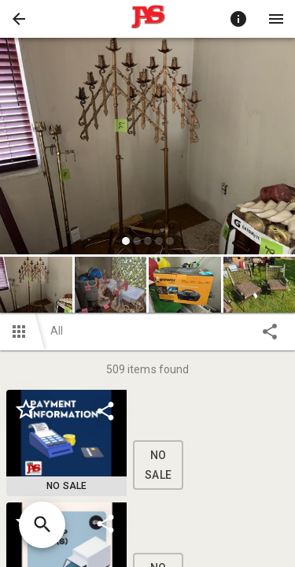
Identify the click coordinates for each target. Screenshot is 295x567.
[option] (147, 148)
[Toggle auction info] (238, 19)
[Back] (19, 19)
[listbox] (147, 148)
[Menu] (276, 19)
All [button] (56, 330)
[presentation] (147, 19)
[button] (19, 19)
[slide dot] (126, 241)
